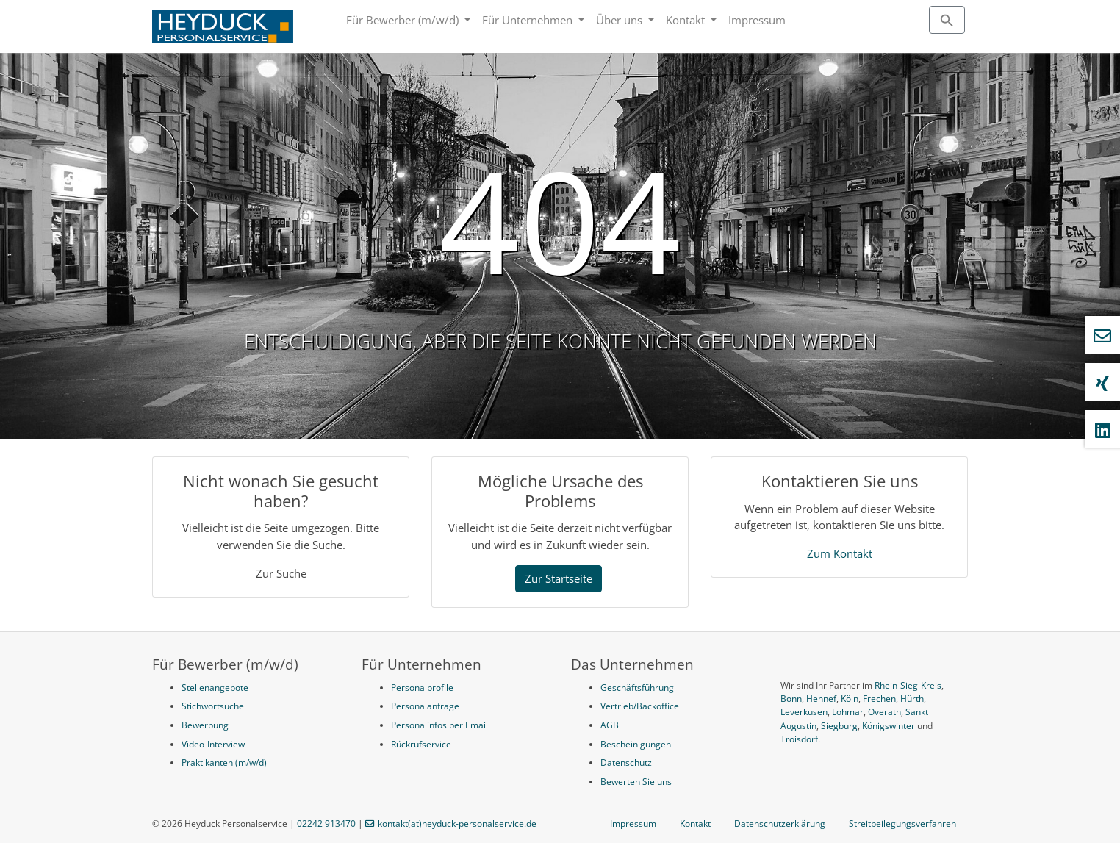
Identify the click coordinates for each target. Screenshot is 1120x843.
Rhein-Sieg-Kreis (908, 685)
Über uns (620, 19)
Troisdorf (799, 739)
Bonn (791, 698)
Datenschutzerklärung (779, 823)
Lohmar (848, 712)
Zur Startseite (558, 578)
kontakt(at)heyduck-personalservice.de (457, 823)
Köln (849, 698)
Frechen (879, 698)
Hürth (912, 698)
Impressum (757, 19)
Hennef (821, 698)
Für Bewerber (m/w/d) (404, 19)
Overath (884, 712)
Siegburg (839, 726)
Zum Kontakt (839, 553)
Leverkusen (804, 712)
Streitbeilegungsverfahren (902, 823)
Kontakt (687, 19)
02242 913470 (326, 823)
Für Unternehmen (528, 19)
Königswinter (888, 726)
